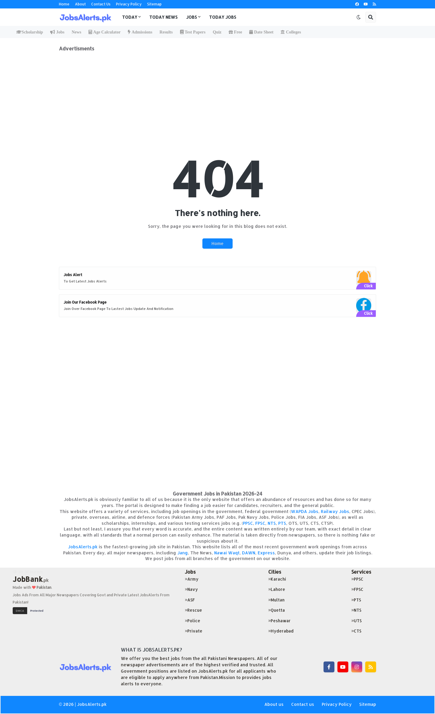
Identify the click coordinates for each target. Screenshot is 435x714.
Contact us (302, 704)
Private (193, 630)
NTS (272, 523)
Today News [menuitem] (163, 17)
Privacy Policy (129, 4)
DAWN (248, 552)
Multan (276, 599)
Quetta (276, 610)
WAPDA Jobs (304, 511)
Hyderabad (281, 630)
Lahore (276, 589)
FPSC (260, 523)
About (80, 4)
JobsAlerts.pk (83, 546)
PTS (282, 523)
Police (192, 620)
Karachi (277, 579)
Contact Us (101, 4)
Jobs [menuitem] (191, 17)
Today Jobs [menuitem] (222, 17)
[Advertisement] (217, 94)
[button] (358, 17)
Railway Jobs (335, 511)
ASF (190, 599)
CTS (356, 630)
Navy (191, 589)
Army (191, 579)
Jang (182, 552)
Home (64, 4)
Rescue (193, 610)
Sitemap (154, 4)
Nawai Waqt (227, 552)
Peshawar (279, 620)
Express (266, 552)
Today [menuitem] (129, 17)
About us (274, 704)
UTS (356, 620)
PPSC (248, 523)
